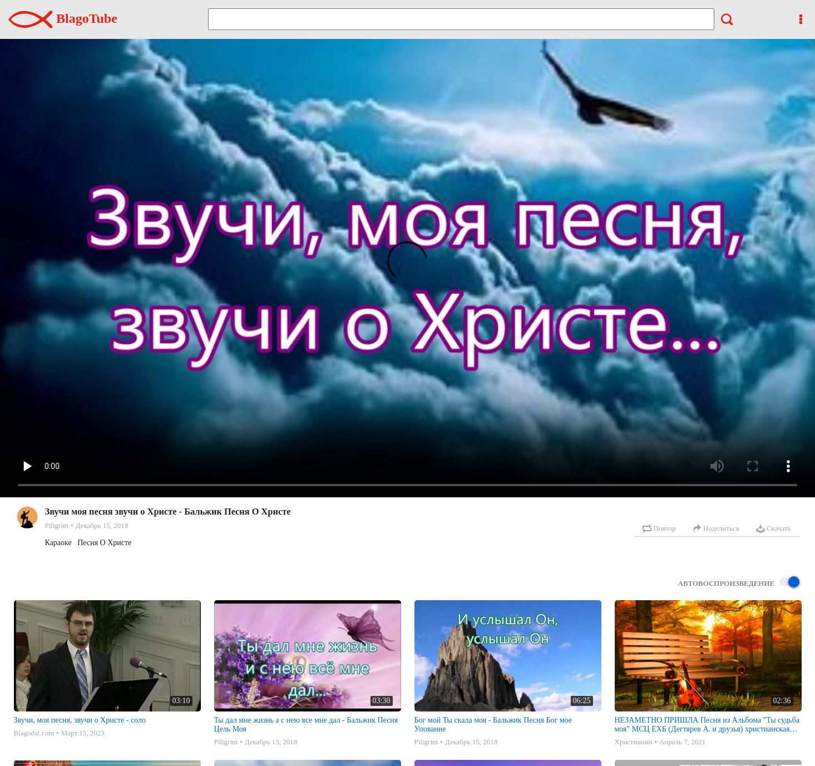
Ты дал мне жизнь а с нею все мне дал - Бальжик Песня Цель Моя (306, 724)
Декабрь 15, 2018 (102, 525)
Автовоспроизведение (738, 582)
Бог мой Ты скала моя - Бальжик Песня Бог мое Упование (493, 724)
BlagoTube (62, 18)
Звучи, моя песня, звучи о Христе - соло (80, 720)
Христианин (634, 742)
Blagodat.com (34, 733)
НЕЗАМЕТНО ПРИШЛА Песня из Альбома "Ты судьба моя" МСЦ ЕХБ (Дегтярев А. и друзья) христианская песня (707, 725)
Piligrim (57, 525)
